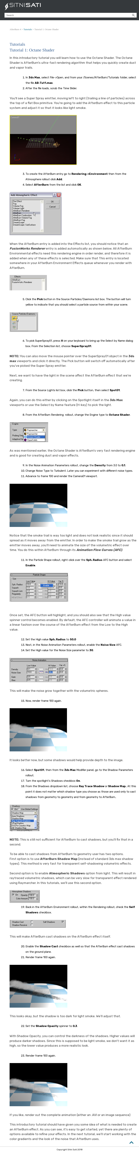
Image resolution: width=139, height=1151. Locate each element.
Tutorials (28, 29)
